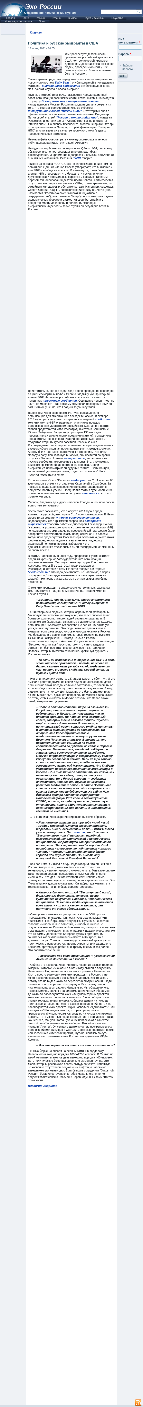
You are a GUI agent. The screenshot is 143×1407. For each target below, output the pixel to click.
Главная (10, 18)
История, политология (18, 21)
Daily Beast (62, 82)
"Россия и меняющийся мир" (77, 117)
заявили (79, 832)
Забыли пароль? (127, 67)
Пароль (124, 54)
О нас (42, 21)
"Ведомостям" (39, 572)
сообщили (102, 419)
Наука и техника (94, 18)
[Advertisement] (71, 1248)
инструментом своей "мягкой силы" (55, 111)
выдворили (79, 480)
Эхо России (43, 6)
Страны (56, 18)
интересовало (74, 458)
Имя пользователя (129, 40)
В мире (72, 18)
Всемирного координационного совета (70, 101)
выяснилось (90, 493)
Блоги (25, 18)
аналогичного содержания (61, 85)
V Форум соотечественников (77, 517)
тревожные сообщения (60, 400)
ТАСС (77, 158)
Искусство (117, 18)
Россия (40, 18)
